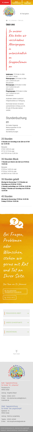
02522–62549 (8, 419)
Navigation (24, 14)
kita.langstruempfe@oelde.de (16, 421)
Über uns (20, 20)
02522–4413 (11, 301)
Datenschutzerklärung (12, 430)
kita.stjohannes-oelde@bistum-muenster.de (13, 295)
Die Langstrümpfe (27, 2)
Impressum (3, 430)
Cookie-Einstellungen (23, 430)
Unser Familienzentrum (16, 2)
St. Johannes (5, 2)
